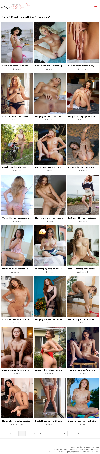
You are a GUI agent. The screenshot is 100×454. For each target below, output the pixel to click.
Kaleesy (18, 221)
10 (78, 433)
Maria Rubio (18, 120)
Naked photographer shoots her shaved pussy (24, 421)
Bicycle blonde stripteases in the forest (21, 167)
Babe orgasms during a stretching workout (22, 370)
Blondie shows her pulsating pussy (51, 66)
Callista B (18, 69)
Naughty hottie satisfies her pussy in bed (54, 116)
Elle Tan (84, 170)
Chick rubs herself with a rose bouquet (20, 66)
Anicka (51, 323)
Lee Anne (51, 424)
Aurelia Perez (18, 424)
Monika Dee (51, 373)
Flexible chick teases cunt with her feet (54, 218)
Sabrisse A (84, 69)
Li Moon (51, 272)
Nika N (51, 69)
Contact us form (93, 445)
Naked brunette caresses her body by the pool (24, 268)
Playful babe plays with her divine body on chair (57, 421)
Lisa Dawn (51, 120)
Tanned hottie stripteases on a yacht (20, 218)
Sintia (18, 373)
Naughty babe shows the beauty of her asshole (57, 319)
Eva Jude (18, 170)
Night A (84, 221)
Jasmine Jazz (18, 272)
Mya (50, 170)
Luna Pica (18, 323)
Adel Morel (84, 120)
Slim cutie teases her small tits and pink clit (23, 116)
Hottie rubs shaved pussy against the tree (55, 167)
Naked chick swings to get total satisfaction (56, 370)
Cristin (84, 373)
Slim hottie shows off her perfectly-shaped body (25, 319)
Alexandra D (84, 272)
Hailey (84, 424)
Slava (51, 221)
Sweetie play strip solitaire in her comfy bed (56, 268)
